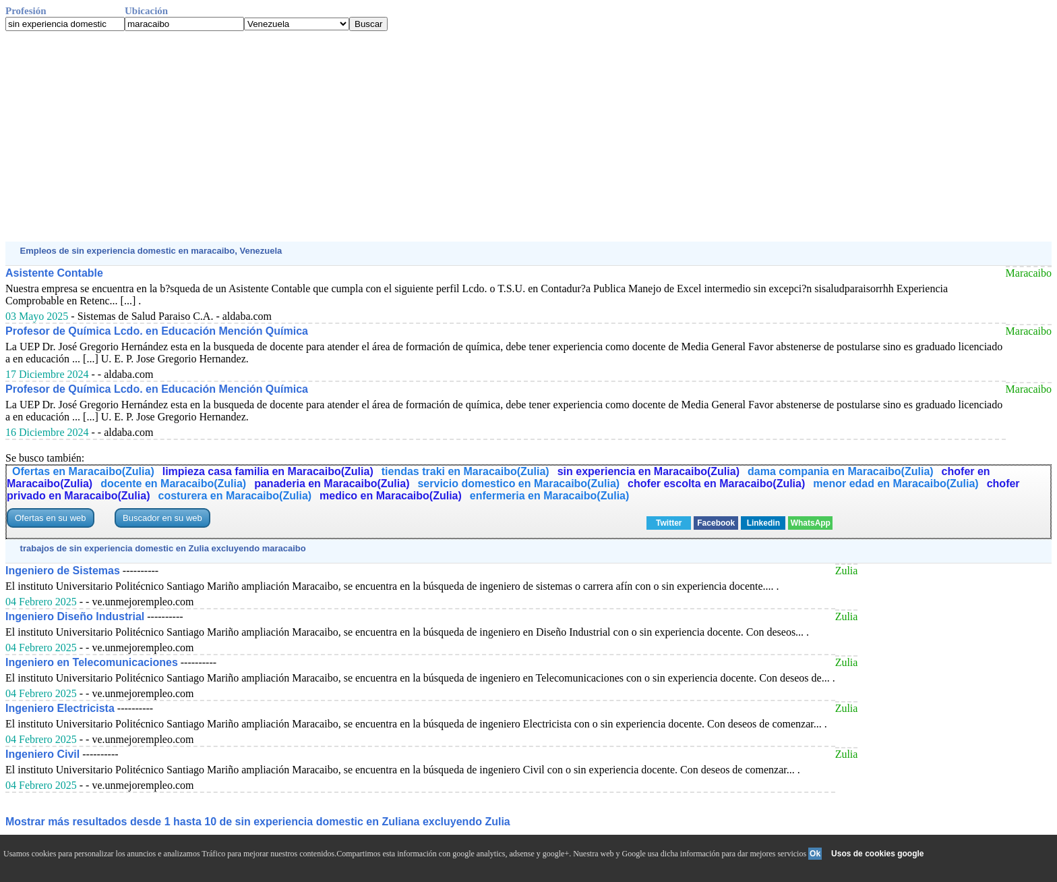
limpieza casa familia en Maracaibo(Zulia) (267, 471)
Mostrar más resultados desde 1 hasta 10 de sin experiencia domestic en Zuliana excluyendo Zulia (257, 821)
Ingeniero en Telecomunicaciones (91, 662)
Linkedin (763, 523)
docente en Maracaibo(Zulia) (173, 483)
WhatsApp (811, 523)
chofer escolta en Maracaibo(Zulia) (716, 483)
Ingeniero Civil (42, 754)
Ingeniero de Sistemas (62, 570)
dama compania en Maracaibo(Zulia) (841, 471)
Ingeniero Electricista (60, 708)
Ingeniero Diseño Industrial (74, 616)
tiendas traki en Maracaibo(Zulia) (465, 471)
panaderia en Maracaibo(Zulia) (331, 483)
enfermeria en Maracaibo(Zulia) (550, 495)
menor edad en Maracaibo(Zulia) (895, 483)
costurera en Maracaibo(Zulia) (234, 495)
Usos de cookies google (877, 853)
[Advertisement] (409, 136)
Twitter (669, 523)
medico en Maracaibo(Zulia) (391, 495)
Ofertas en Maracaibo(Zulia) (83, 471)
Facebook (716, 523)
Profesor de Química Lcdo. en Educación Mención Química (156, 331)
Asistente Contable (54, 273)
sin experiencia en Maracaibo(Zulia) (648, 471)
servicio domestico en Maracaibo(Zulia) (518, 483)
